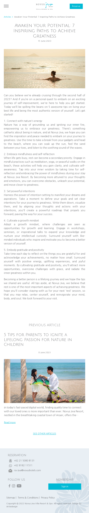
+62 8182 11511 (23, 465)
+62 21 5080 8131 (24, 461)
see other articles (44, 434)
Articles (7, 17)
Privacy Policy (48, 498)
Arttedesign (12, 506)
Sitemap (10, 498)
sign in (64, 486)
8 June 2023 (44, 352)
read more (10, 422)
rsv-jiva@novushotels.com (27, 470)
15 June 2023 (44, 41)
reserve (76, 6)
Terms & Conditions (28, 498)
